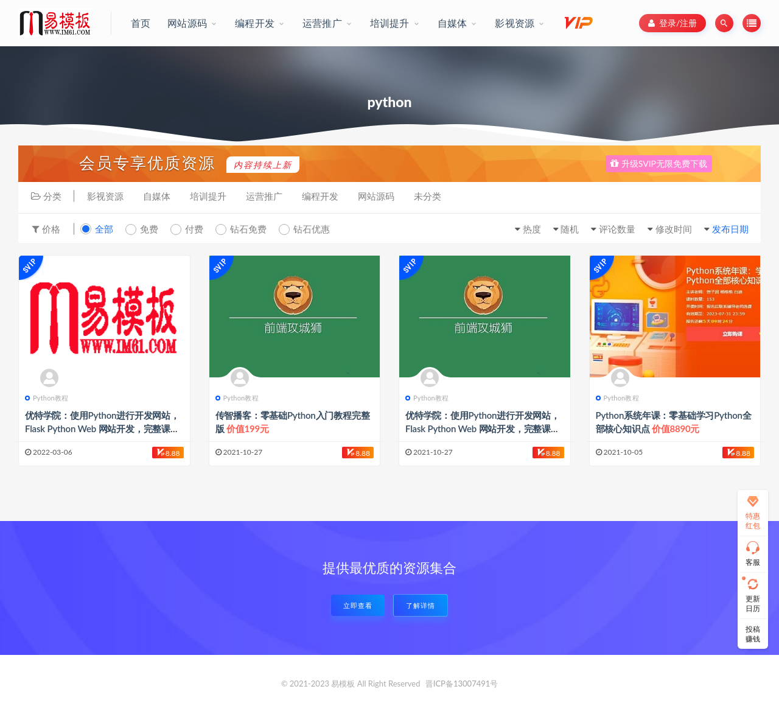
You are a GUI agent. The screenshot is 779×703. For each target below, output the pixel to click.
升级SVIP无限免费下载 (658, 163)
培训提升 (208, 196)
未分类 (427, 196)
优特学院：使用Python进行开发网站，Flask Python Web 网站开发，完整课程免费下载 (102, 428)
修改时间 (673, 228)
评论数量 (617, 228)
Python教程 (46, 398)
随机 (570, 228)
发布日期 (730, 228)
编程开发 (320, 196)
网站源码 (376, 196)
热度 (532, 228)
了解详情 (420, 605)
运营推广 (264, 196)
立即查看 (357, 605)
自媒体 (156, 196)
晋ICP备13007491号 (461, 683)
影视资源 (105, 196)
